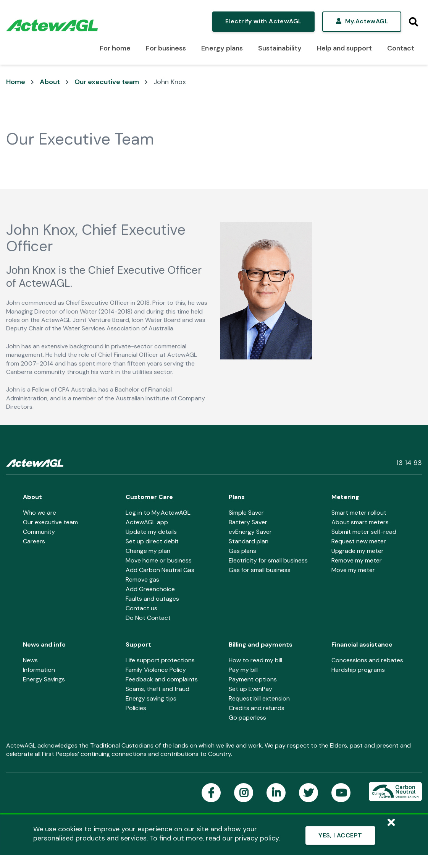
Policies (136, 708)
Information (39, 670)
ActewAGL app (147, 522)
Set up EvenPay (250, 689)
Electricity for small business (268, 560)
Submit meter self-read (363, 532)
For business (166, 48)
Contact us (141, 608)
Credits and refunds (256, 708)
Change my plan (148, 551)
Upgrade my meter (357, 551)
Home (15, 81)
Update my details (151, 532)
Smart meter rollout (358, 513)
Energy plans (221, 48)
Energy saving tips (151, 698)
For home (115, 48)
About (50, 81)
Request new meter (358, 541)
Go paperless (247, 718)
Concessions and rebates (367, 660)
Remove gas (142, 579)
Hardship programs (358, 670)
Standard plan (248, 541)
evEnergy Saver (250, 532)
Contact (400, 48)
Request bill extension (259, 698)
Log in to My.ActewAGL (158, 513)
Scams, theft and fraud (157, 689)
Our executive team (106, 81)
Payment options (253, 679)
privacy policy (257, 838)
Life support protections (160, 660)
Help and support (344, 48)
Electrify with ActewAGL (263, 21)
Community (39, 532)
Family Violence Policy (156, 670)
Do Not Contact (148, 618)
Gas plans (242, 551)
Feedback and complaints (162, 679)
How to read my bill (255, 660)
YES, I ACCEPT (340, 835)
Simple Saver (246, 513)
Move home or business (159, 560)
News (30, 660)
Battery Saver (248, 522)
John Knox (169, 81)
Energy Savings (44, 679)
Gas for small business (260, 570)
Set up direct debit (152, 541)
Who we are (39, 513)
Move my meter (353, 570)
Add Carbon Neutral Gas (160, 570)
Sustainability (280, 48)
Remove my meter (356, 560)
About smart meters (360, 522)
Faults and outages (152, 599)
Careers (34, 541)
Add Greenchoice (150, 589)
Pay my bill (243, 670)
